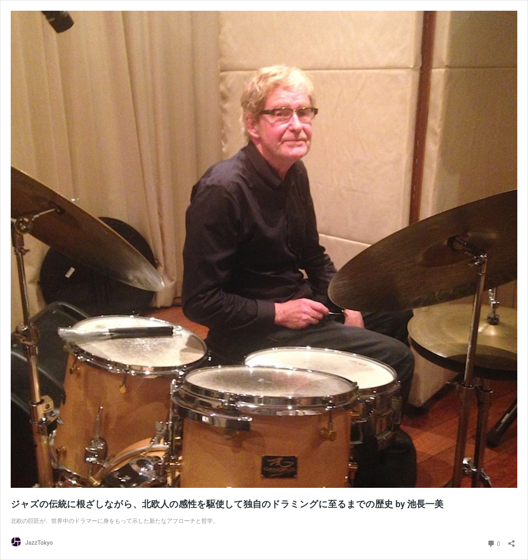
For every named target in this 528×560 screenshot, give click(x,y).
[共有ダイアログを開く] (511, 540)
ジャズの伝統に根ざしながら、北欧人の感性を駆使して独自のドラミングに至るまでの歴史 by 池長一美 (227, 504)
